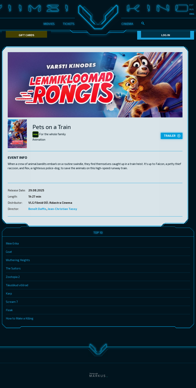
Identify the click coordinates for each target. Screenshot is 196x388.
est (191, 4)
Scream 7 (12, 301)
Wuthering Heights (18, 260)
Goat (9, 251)
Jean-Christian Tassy (62, 209)
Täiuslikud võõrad (17, 285)
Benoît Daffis (37, 209)
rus (191, 9)
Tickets (68, 23)
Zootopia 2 (13, 276)
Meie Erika (12, 243)
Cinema (127, 23)
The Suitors (13, 268)
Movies (49, 23)
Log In (165, 35)
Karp (9, 293)
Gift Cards (26, 35)
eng (191, 13)
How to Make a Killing (19, 318)
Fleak (9, 310)
